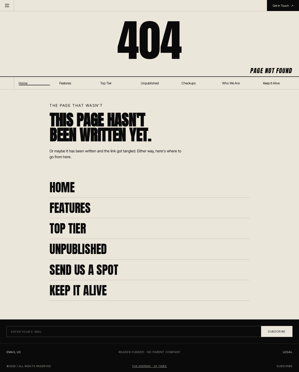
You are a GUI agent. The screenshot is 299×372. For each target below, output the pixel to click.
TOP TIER (68, 228)
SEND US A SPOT (84, 270)
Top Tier (106, 83)
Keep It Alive (271, 83)
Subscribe (277, 331)
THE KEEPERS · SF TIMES (149, 366)
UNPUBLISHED (78, 249)
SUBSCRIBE (284, 366)
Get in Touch (283, 5)
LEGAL (287, 352)
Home (23, 83)
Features (65, 83)
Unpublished (150, 83)
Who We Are (231, 83)
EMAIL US (14, 352)
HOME (62, 187)
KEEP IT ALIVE (78, 290)
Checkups (189, 83)
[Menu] (7, 5)
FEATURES (70, 208)
